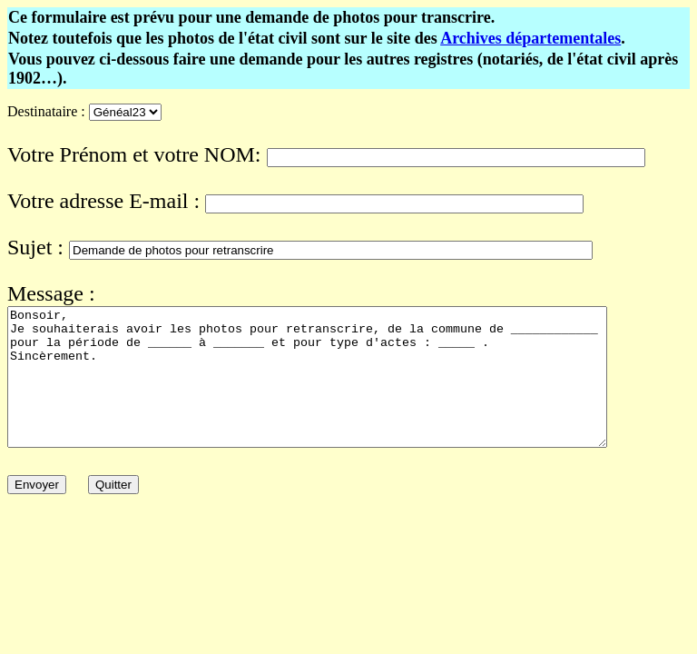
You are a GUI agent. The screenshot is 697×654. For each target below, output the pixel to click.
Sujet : (35, 247)
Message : (51, 293)
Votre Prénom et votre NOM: (134, 154)
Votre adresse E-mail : (103, 201)
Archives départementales (530, 38)
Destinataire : (46, 111)
